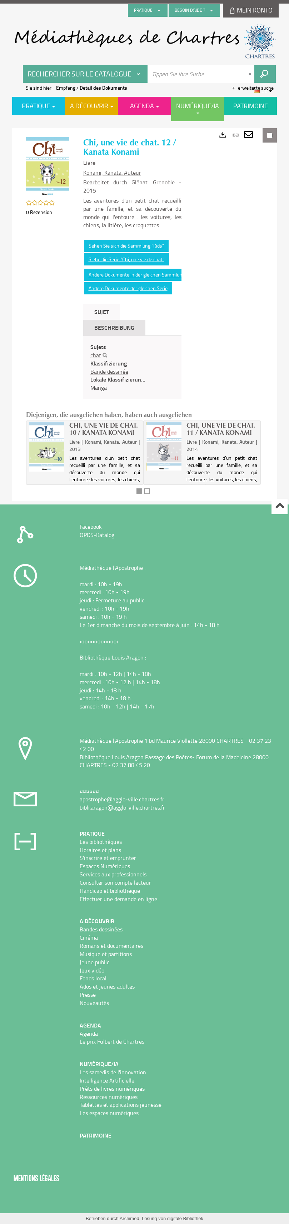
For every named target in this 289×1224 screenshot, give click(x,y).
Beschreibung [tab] (114, 327)
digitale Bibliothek (185, 1218)
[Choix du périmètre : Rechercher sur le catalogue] (85, 74)
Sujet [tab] (101, 312)
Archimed (129, 1218)
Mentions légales (36, 1178)
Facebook (91, 527)
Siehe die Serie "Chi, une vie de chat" (126, 259)
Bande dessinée (109, 371)
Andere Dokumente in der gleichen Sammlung (137, 274)
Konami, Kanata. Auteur (112, 172)
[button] (47, 166)
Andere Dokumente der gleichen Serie (128, 288)
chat (95, 355)
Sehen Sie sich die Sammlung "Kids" (126, 245)
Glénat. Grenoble (153, 182)
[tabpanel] (132, 367)
